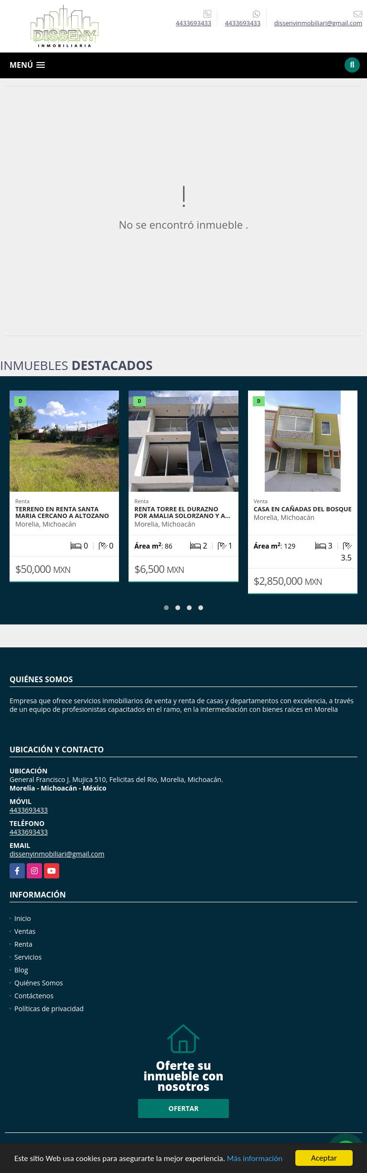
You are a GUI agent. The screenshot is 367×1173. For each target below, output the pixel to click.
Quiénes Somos (38, 982)
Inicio (22, 918)
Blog (21, 969)
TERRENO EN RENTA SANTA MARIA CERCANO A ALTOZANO (62, 512)
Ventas (24, 931)
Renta (23, 944)
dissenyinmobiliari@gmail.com (57, 853)
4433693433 (193, 23)
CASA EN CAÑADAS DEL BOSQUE (303, 509)
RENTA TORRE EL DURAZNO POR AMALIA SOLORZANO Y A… (182, 512)
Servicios (28, 957)
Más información (254, 1159)
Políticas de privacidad (49, 1008)
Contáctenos (34, 995)
